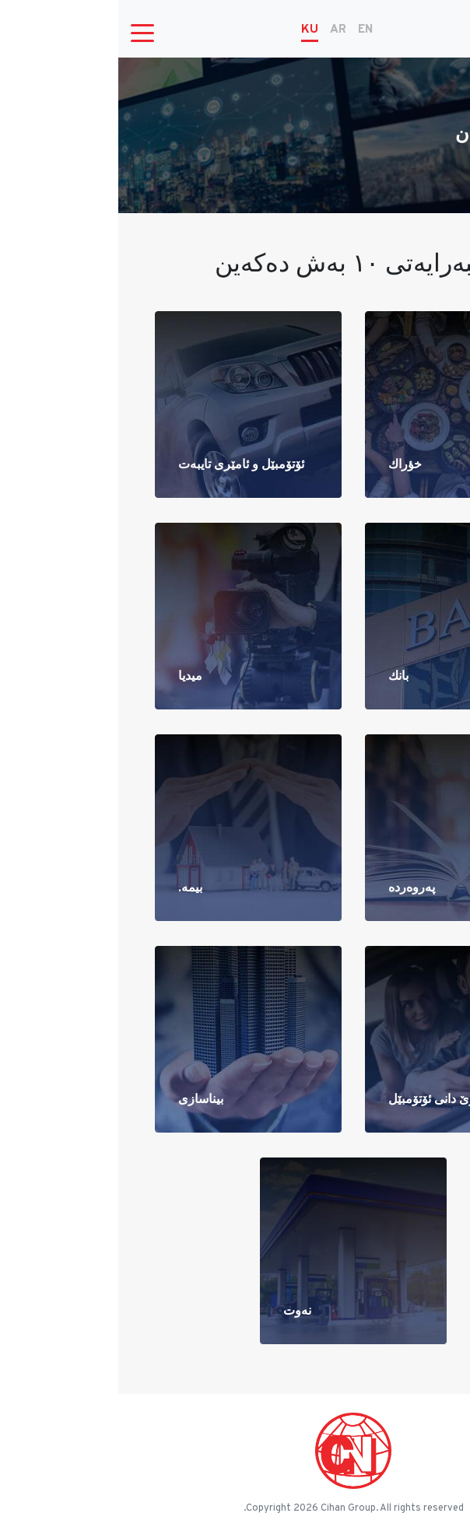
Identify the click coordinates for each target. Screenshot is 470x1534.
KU (191, 30)
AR (220, 30)
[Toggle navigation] (24, 32)
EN (247, 30)
